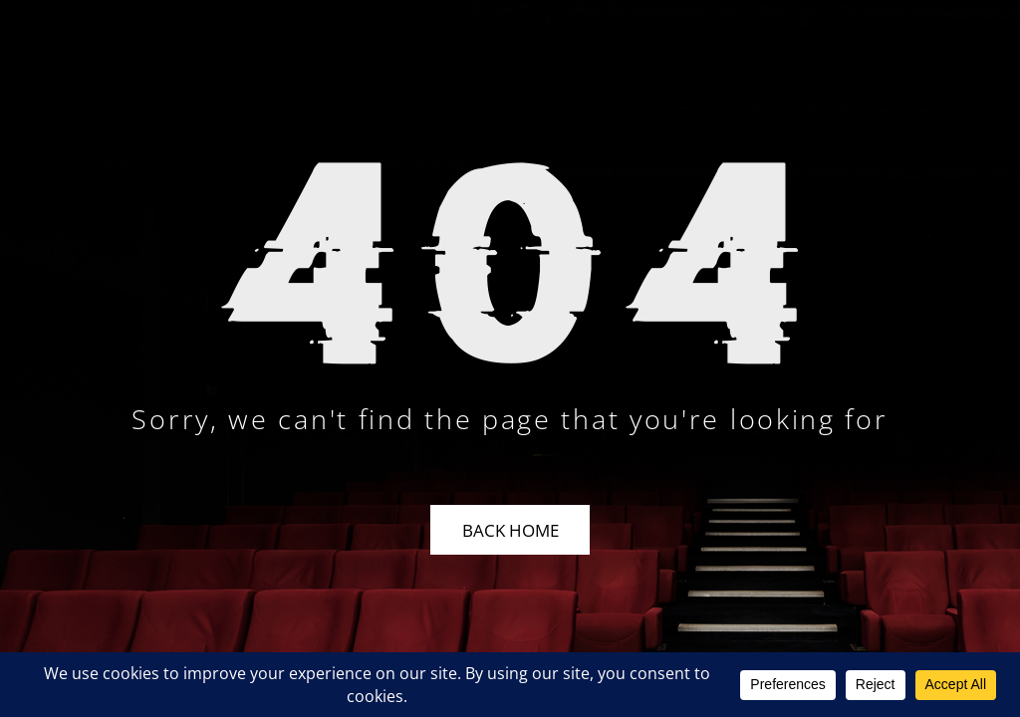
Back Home (510, 530)
